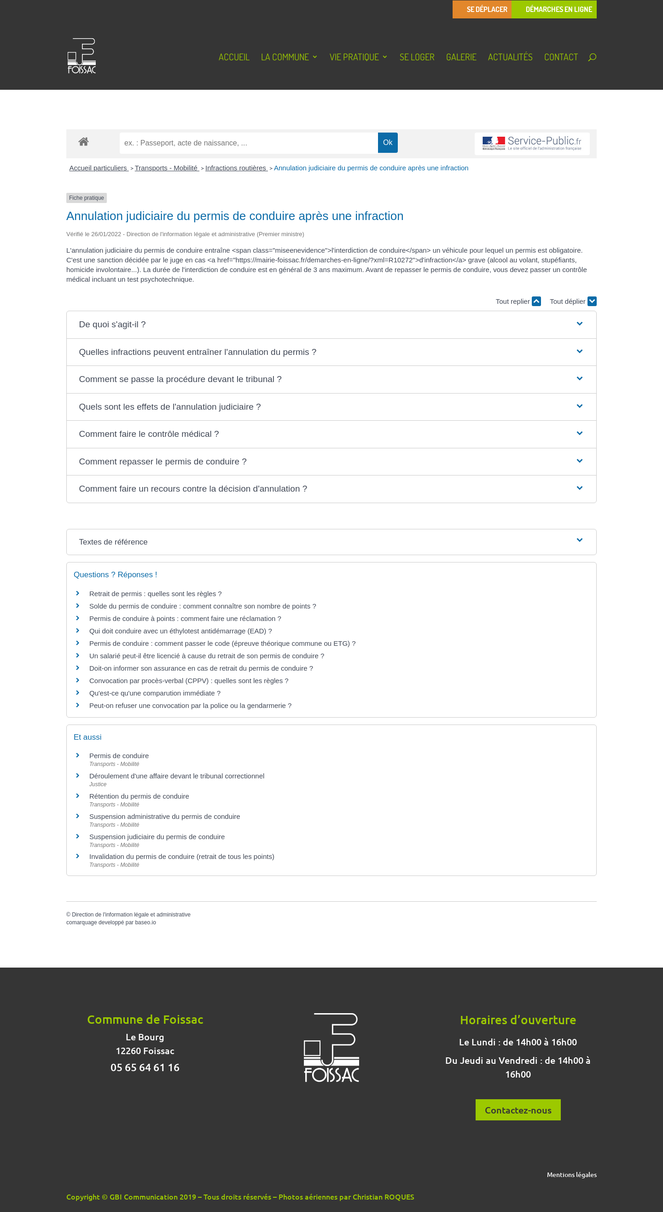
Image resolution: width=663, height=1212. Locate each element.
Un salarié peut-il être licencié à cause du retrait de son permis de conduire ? (206, 656)
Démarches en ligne (559, 9)
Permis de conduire (119, 756)
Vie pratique (354, 58)
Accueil (234, 58)
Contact (561, 58)
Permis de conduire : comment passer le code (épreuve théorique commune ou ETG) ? (222, 643)
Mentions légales (572, 1175)
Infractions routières (236, 168)
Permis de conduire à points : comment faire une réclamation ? (185, 618)
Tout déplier (573, 301)
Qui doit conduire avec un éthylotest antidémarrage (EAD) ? (180, 631)
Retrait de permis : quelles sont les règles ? (155, 593)
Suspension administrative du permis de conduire (164, 816)
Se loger (417, 58)
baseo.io (145, 922)
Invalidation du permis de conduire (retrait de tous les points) (181, 856)
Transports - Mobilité (167, 168)
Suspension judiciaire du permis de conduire (157, 837)
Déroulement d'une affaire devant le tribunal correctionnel (176, 776)
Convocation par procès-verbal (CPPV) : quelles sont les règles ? (189, 680)
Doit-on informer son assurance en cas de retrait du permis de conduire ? (201, 668)
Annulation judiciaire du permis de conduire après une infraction (371, 168)
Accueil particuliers (99, 168)
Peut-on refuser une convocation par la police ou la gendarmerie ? (190, 705)
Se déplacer (487, 9)
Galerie (461, 58)
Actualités (510, 58)
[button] (331, 324)
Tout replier (518, 301)
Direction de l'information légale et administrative (131, 914)
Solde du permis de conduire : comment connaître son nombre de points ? (202, 606)
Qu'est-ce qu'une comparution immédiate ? (155, 693)
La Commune (285, 58)
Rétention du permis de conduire (139, 796)
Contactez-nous (518, 1110)
